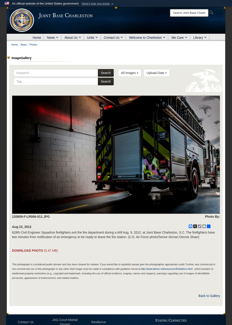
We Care (179, 37)
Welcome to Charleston (147, 37)
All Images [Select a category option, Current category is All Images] (129, 73)
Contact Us (113, 37)
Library (200, 37)
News (52, 37)
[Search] (189, 13)
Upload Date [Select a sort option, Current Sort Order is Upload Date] (157, 73)
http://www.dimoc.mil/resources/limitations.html (166, 269)
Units (92, 37)
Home (37, 37)
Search (106, 73)
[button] (98, 3)
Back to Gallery (209, 296)
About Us (72, 37)
